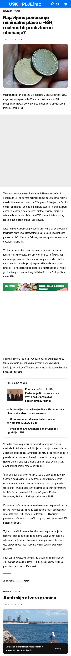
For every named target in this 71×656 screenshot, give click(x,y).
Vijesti (17, 11)
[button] (58, 648)
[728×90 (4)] (35, 287)
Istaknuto (7, 11)
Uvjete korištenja (24, 650)
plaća (26, 581)
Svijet (17, 591)
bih (19, 581)
